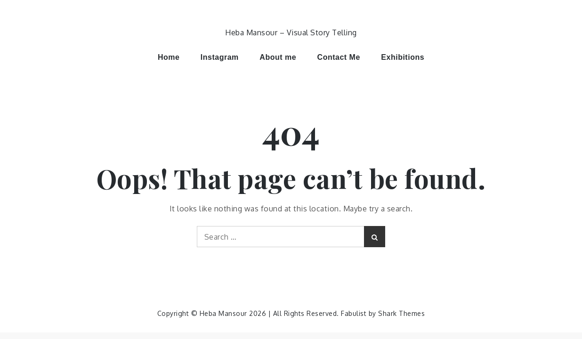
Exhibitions (402, 57)
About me (277, 57)
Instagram (220, 57)
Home (168, 57)
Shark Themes (401, 313)
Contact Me (338, 57)
